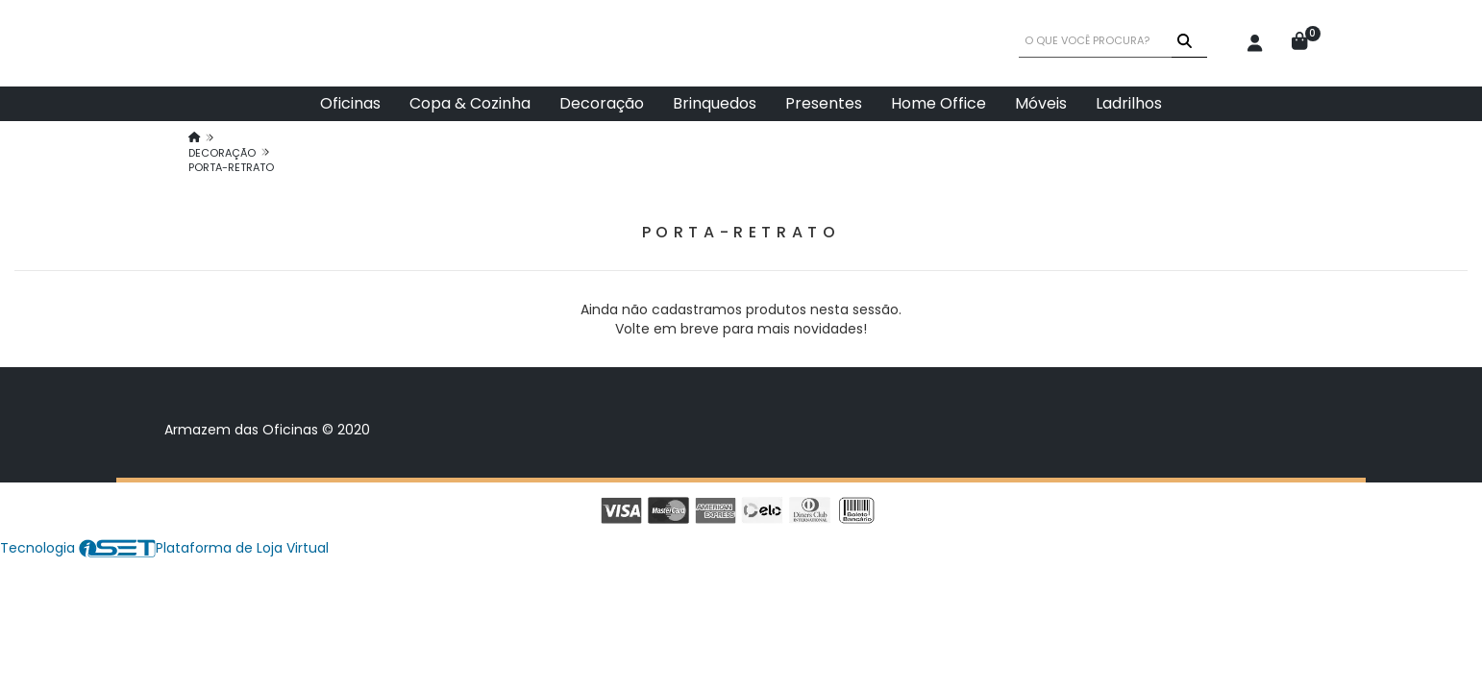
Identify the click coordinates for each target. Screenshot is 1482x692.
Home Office (938, 103)
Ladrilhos (1129, 103)
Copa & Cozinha (470, 103)
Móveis (1041, 103)
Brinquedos (714, 103)
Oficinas (350, 103)
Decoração (601, 103)
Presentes (823, 103)
